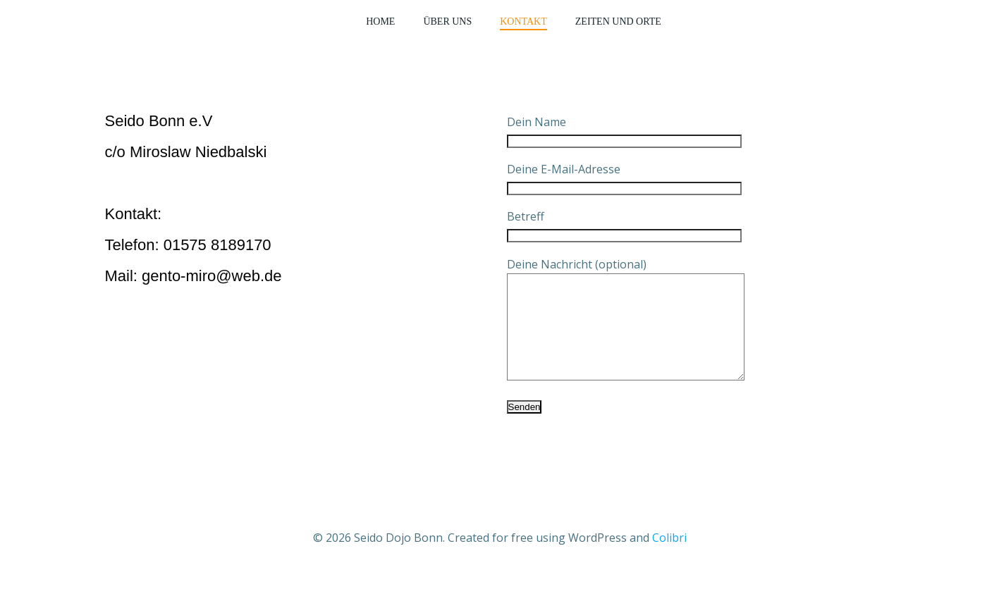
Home (380, 21)
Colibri (669, 558)
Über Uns (447, 21)
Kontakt (523, 21)
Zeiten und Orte (618, 21)
